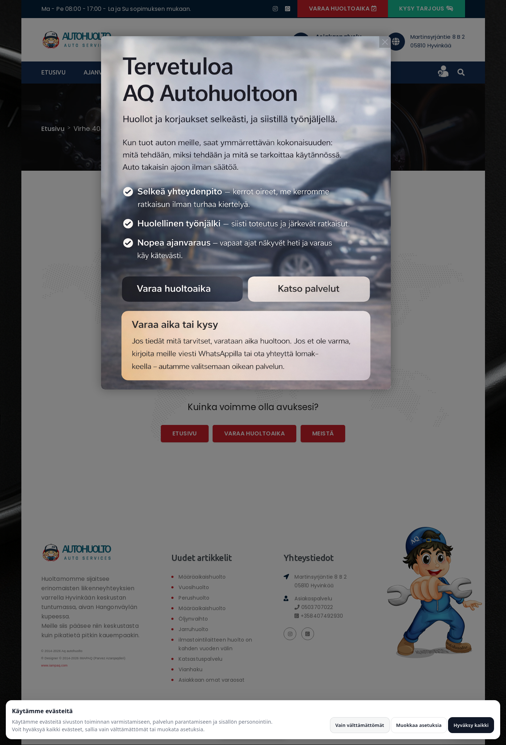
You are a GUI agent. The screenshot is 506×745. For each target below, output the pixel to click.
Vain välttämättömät (359, 725)
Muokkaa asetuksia (419, 725)
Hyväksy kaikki (471, 725)
